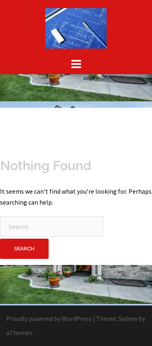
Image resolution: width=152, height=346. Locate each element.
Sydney (127, 318)
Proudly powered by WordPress (49, 318)
